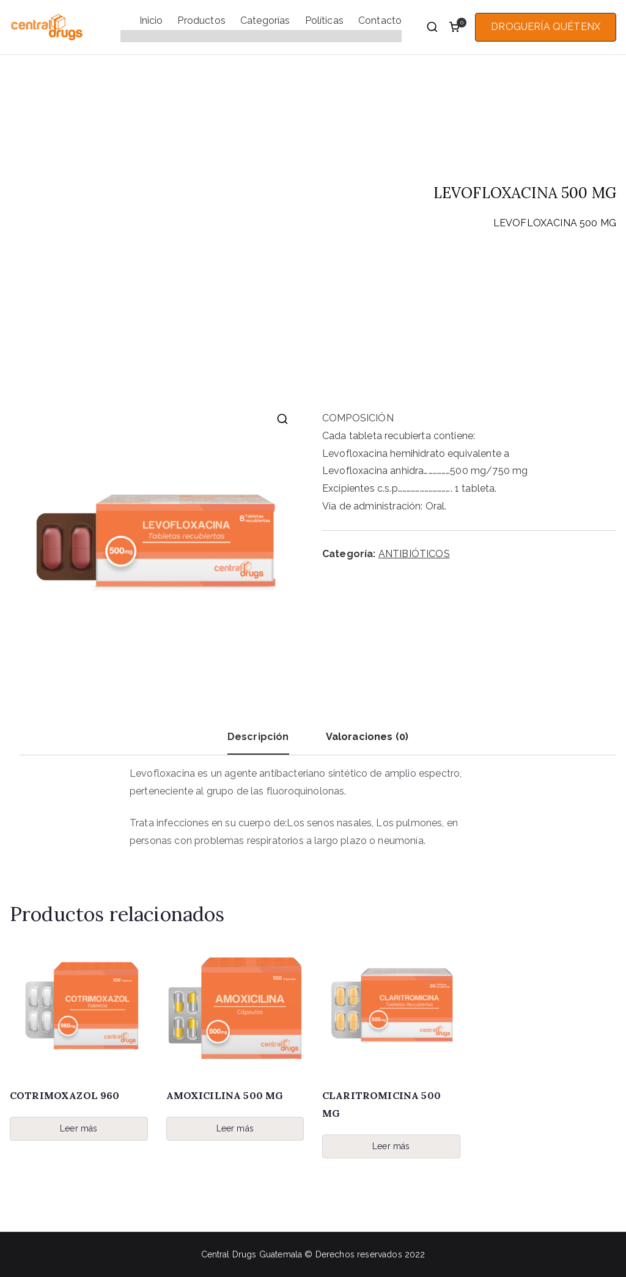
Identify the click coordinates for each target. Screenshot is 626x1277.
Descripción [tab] (258, 736)
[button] (282, 419)
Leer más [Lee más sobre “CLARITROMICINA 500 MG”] (391, 1146)
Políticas (324, 20)
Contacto (380, 20)
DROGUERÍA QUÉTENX (545, 26)
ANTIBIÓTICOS (446, 223)
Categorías (265, 20)
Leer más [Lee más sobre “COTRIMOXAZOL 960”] (78, 1128)
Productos (201, 20)
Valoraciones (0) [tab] (367, 736)
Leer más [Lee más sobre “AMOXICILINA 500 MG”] (235, 1128)
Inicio (151, 20)
